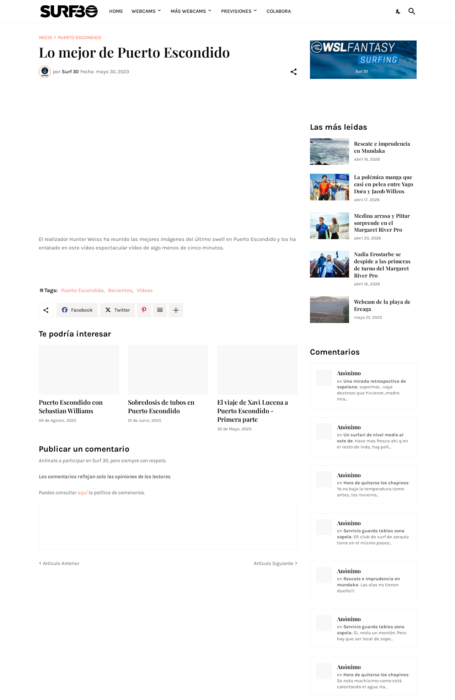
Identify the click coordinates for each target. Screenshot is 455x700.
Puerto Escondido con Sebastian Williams (71, 406)
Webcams (144, 11)
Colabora (279, 11)
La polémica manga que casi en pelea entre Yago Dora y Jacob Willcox (383, 184)
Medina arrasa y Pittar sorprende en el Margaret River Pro (382, 222)
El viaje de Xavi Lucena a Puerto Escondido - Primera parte (252, 411)
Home (116, 11)
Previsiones (236, 11)
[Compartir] (294, 72)
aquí (82, 492)
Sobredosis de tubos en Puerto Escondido (161, 406)
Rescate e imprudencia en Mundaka (382, 147)
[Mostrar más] (176, 310)
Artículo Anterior (61, 563)
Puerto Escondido (79, 37)
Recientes (120, 290)
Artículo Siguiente (273, 563)
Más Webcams (188, 11)
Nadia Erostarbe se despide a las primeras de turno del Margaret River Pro (382, 265)
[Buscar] (411, 11)
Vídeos (145, 290)
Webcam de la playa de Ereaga (382, 305)
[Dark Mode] (398, 11)
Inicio (45, 37)
